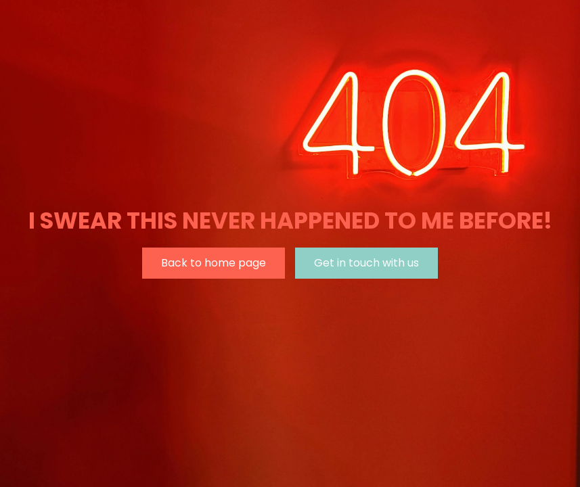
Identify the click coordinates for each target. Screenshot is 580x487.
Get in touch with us (366, 263)
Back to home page (213, 263)
